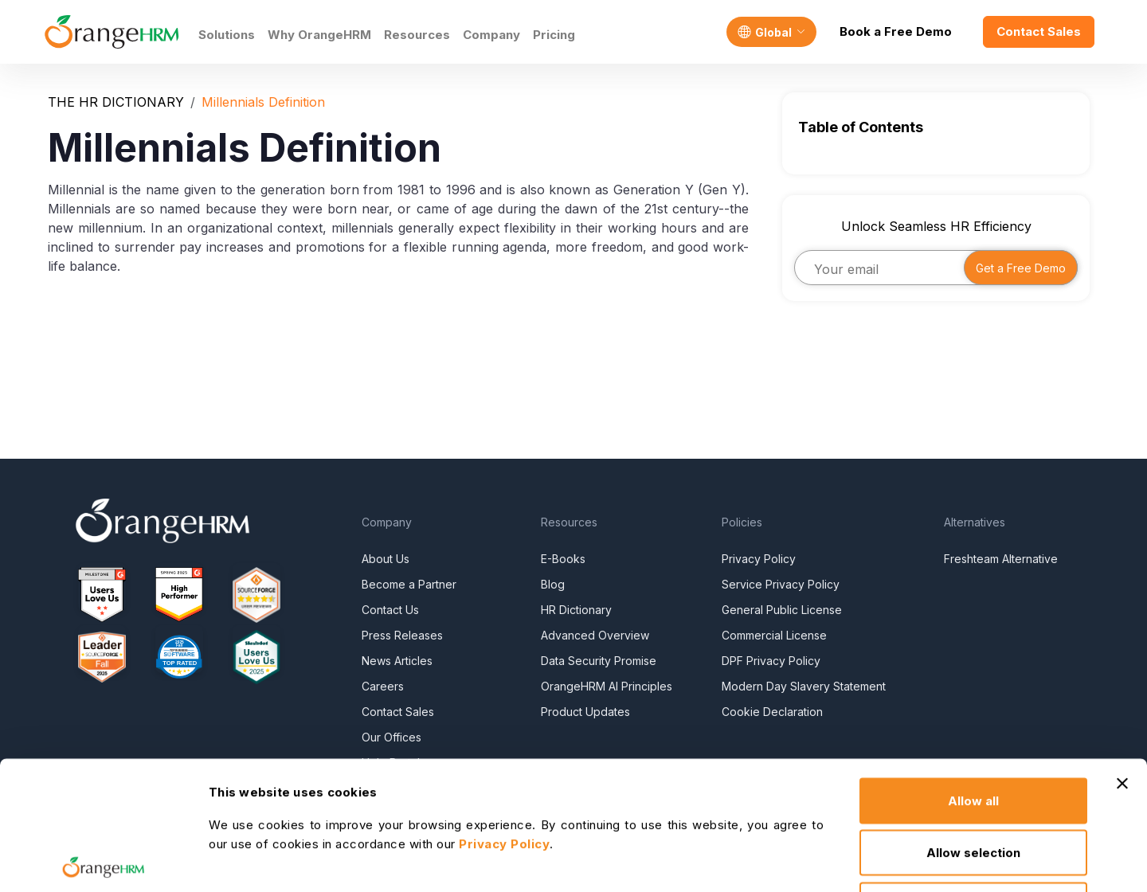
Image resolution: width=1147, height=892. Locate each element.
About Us (385, 558)
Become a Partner (409, 584)
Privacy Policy (759, 558)
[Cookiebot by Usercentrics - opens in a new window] (103, 861)
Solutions (226, 34)
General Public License (782, 609)
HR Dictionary (576, 609)
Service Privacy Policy (781, 584)
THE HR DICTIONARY (116, 102)
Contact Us (390, 609)
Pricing (554, 34)
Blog (553, 584)
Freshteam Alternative (1001, 558)
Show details (549, 860)
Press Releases (402, 635)
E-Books (563, 558)
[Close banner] (1122, 665)
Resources (417, 34)
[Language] (771, 32)
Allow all (973, 683)
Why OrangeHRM (319, 34)
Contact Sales (1038, 31)
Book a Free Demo (896, 31)
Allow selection (973, 735)
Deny (973, 787)
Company (491, 34)
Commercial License (774, 635)
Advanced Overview (595, 635)
